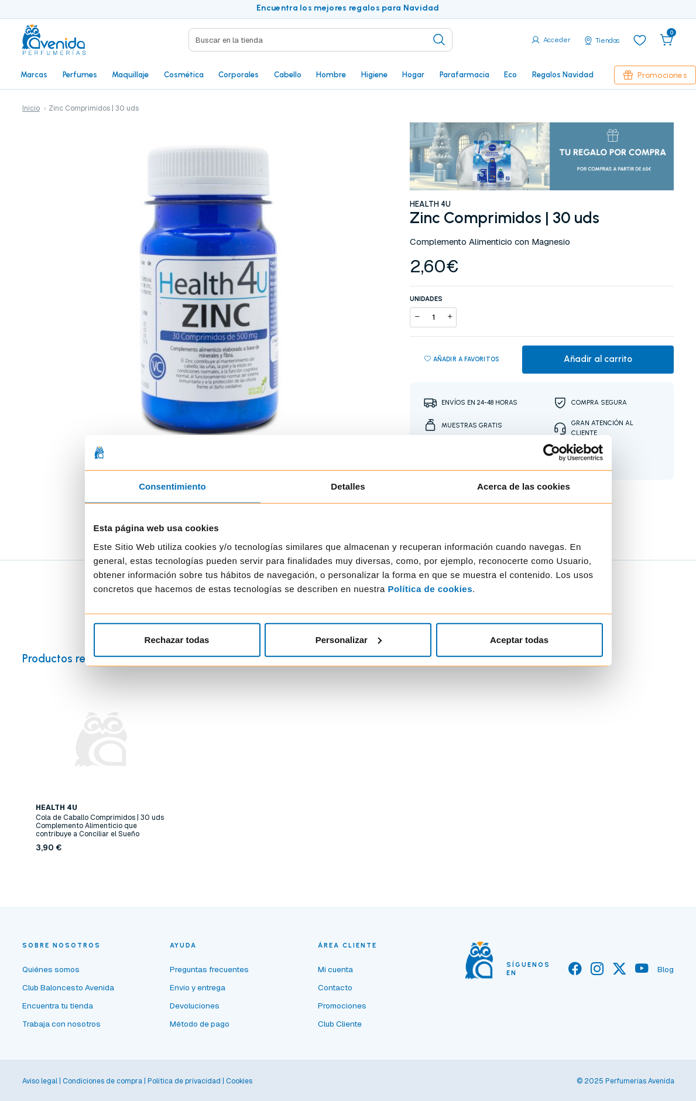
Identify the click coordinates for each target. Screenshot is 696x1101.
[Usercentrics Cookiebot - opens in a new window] (551, 452)
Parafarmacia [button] (464, 74)
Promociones (655, 75)
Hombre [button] (331, 74)
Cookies (239, 1081)
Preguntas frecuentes (209, 969)
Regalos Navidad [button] (563, 74)
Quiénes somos (51, 969)
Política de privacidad (184, 1081)
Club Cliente (340, 1023)
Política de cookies (430, 588)
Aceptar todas (519, 639)
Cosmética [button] (184, 74)
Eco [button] (510, 74)
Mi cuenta (335, 969)
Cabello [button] (287, 74)
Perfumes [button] (80, 74)
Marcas (33, 74)
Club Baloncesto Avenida (68, 987)
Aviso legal (39, 1081)
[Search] (320, 40)
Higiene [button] (374, 74)
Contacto (335, 987)
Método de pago (199, 1023)
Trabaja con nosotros (61, 1023)
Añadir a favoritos (462, 359)
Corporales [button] (238, 74)
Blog (665, 969)
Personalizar (349, 639)
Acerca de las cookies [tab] (523, 486)
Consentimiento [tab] (172, 486)
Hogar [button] (413, 74)
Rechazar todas (177, 639)
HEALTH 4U (430, 203)
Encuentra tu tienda (57, 1005)
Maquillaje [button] (130, 74)
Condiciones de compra (102, 1081)
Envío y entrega (197, 987)
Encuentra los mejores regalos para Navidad (348, 8)
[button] (667, 40)
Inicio (31, 108)
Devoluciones (195, 1005)
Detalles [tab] (348, 486)
